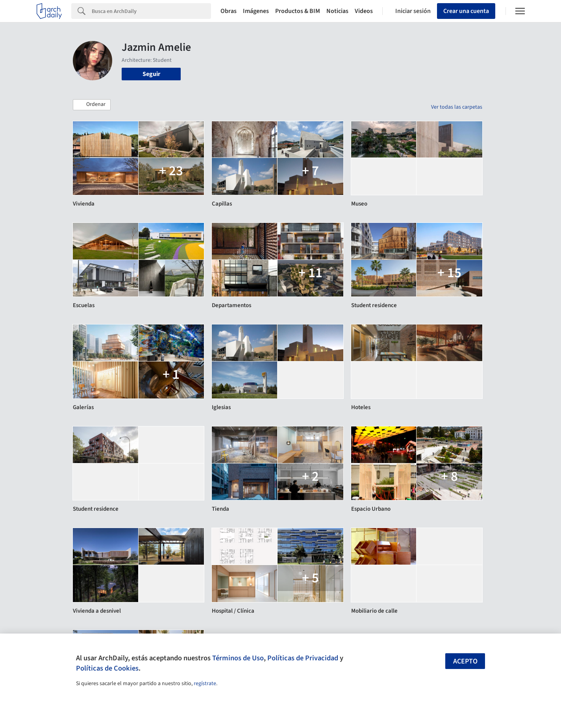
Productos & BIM (297, 11)
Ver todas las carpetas (456, 107)
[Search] (151, 11)
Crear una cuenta (466, 11)
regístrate (205, 683)
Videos (364, 11)
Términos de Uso (238, 658)
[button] (92, 104)
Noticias (337, 11)
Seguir (151, 74)
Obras (228, 11)
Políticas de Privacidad (302, 658)
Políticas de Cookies (107, 668)
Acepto (465, 661)
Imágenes (256, 11)
